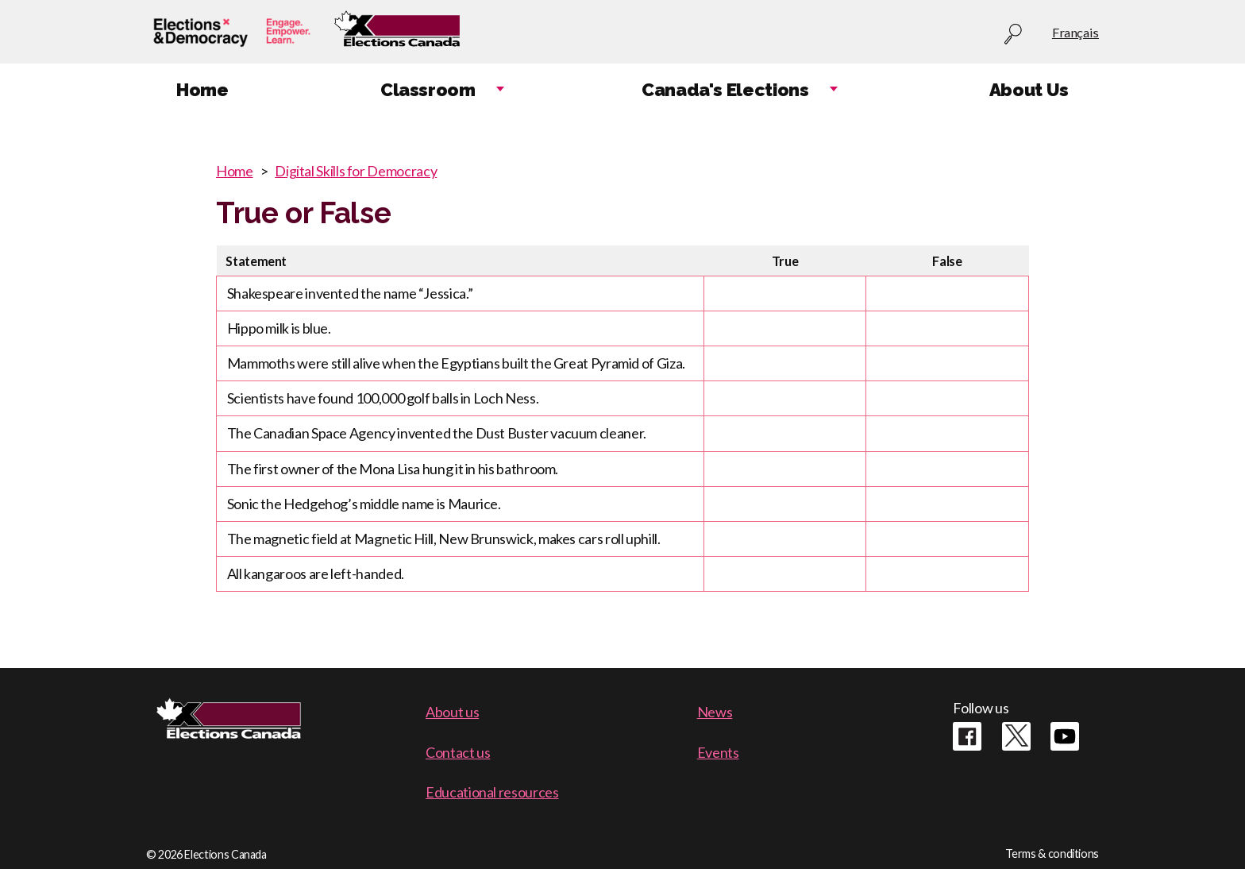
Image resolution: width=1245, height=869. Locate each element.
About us (452, 711)
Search (1013, 35)
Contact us (458, 752)
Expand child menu (500, 90)
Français (1075, 32)
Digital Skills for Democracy (356, 171)
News (715, 711)
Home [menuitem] (202, 89)
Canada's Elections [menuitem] (725, 89)
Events (718, 752)
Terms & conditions (1052, 853)
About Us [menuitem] (1029, 89)
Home (234, 171)
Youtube (1064, 736)
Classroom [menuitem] (428, 89)
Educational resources (492, 792)
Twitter (1016, 736)
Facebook (967, 736)
